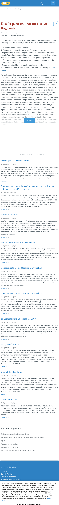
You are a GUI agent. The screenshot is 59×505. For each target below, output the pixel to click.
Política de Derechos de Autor (11, 479)
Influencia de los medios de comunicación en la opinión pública (22, 437)
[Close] (56, 488)
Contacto (4, 471)
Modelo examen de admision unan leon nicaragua (18, 450)
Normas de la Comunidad (9, 482)
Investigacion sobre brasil (9, 447)
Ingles (3, 441)
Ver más (29, 120)
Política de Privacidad (8, 477)
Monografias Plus (7, 9)
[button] (55, 26)
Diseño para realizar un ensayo (26, 9)
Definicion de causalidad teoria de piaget (15, 434)
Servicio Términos (7, 474)
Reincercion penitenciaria (9, 444)
